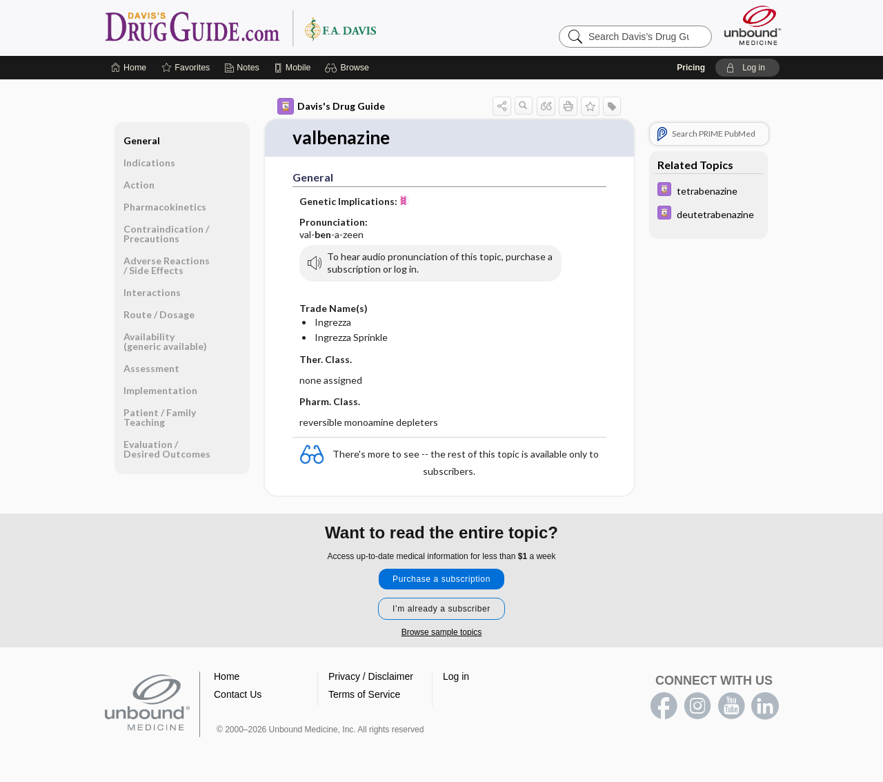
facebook (663, 706)
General (141, 140)
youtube (731, 706)
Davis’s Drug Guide (275, 27)
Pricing (691, 67)
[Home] (128, 67)
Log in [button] (456, 676)
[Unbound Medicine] (752, 25)
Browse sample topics (441, 632)
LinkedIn (765, 706)
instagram (697, 706)
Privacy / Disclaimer (370, 676)
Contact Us (237, 694)
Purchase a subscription (441, 579)
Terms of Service (364, 694)
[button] (349, 67)
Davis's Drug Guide (331, 106)
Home (226, 676)
